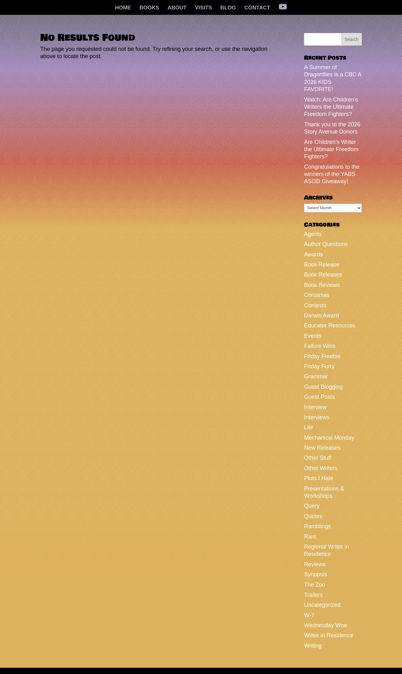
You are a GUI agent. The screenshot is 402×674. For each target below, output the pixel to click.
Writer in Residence (328, 635)
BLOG (228, 8)
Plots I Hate (318, 478)
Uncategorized (322, 605)
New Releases (322, 448)
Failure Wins (319, 346)
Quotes (313, 516)
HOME (123, 8)
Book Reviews (322, 285)
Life (308, 427)
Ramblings (317, 526)
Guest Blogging (323, 387)
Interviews (316, 417)
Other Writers (321, 468)
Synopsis (315, 574)
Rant (310, 537)
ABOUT (177, 8)
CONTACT (257, 8)
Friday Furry (319, 366)
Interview (315, 407)
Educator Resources (329, 325)
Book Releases (323, 274)
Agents (313, 234)
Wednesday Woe (325, 625)
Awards (313, 254)
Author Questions (326, 244)
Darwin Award (321, 315)
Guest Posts (319, 397)
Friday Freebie (322, 356)
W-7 (309, 615)
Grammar (316, 376)
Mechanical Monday (329, 438)
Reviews (314, 564)
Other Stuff (317, 458)
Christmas (316, 295)
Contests (315, 305)
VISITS (203, 8)
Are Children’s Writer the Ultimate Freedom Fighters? (331, 149)
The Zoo (314, 585)
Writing (313, 646)
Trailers (313, 595)
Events (312, 336)
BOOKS (149, 8)
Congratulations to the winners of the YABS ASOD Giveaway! (331, 174)
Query (311, 506)
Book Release (321, 264)
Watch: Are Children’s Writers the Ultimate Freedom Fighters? (331, 107)
